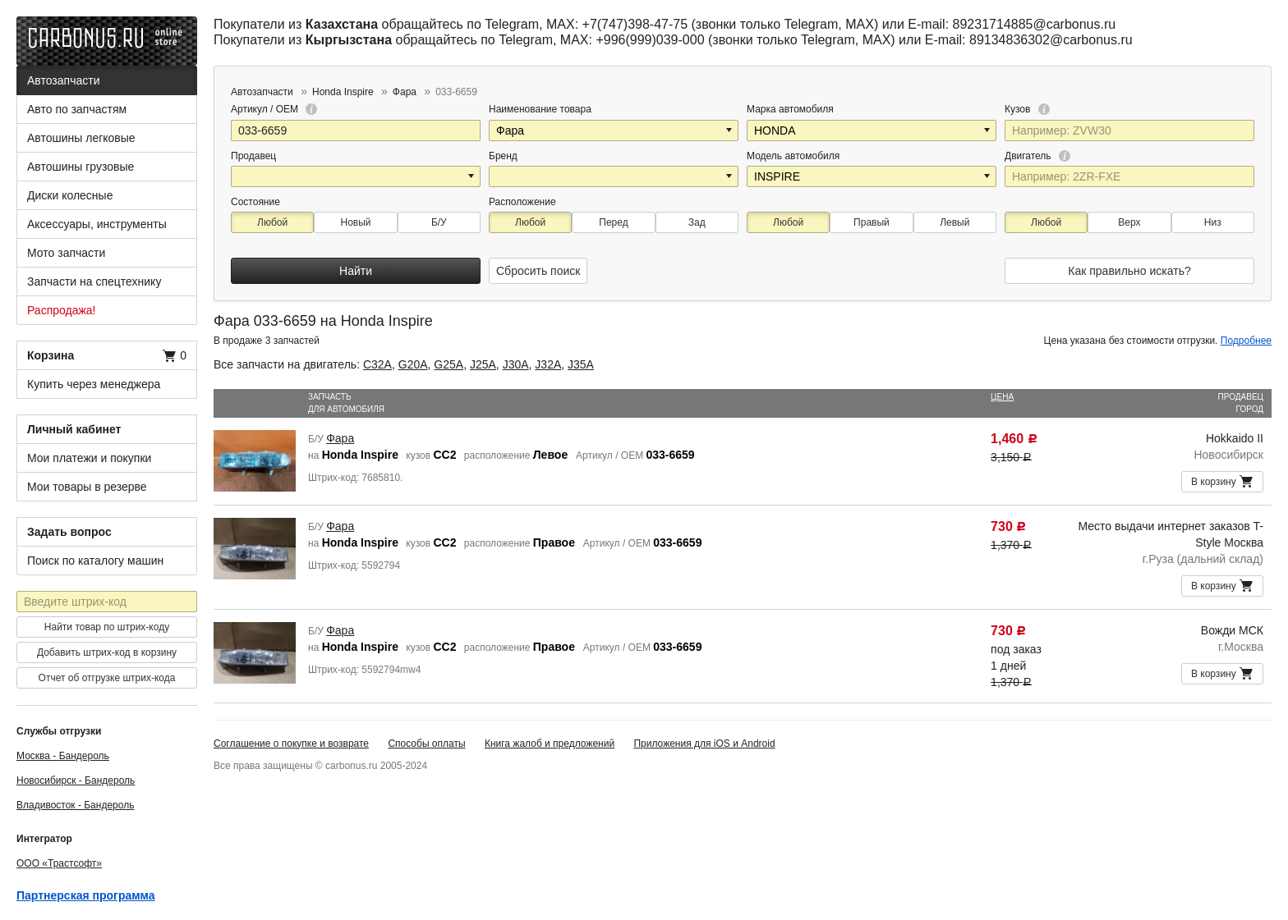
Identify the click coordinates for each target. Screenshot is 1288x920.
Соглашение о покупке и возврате (291, 743)
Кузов (1027, 109)
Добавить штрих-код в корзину (107, 652)
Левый (954, 222)
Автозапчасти (63, 80)
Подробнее (1246, 340)
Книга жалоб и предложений (549, 743)
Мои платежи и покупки (89, 458)
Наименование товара (540, 109)
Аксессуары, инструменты (97, 224)
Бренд (503, 156)
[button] (730, 130)
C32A (377, 364)
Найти (355, 270)
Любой (272, 222)
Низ (1212, 222)
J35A (581, 364)
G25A (448, 364)
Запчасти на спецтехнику (94, 281)
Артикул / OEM (274, 109)
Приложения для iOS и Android (704, 743)
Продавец (253, 156)
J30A (516, 364)
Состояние (255, 202)
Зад (697, 222)
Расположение (522, 202)
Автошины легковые (81, 137)
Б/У (439, 222)
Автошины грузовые (80, 166)
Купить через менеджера (93, 384)
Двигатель (1037, 156)
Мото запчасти (66, 252)
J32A (548, 364)
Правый (871, 222)
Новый (355, 222)
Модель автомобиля (793, 156)
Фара (340, 438)
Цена (1002, 396)
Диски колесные (70, 195)
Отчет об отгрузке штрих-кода (107, 678)
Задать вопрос (69, 531)
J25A (483, 364)
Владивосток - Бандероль (75, 805)
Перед (613, 222)
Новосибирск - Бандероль (75, 780)
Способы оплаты (426, 743)
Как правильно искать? (1129, 270)
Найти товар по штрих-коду (106, 627)
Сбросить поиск (538, 270)
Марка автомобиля (790, 109)
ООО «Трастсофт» (59, 863)
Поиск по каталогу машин (95, 560)
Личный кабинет (74, 429)
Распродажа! (61, 310)
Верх (1129, 222)
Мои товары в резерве (87, 486)
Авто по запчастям (76, 109)
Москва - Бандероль (62, 756)
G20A (413, 364)
